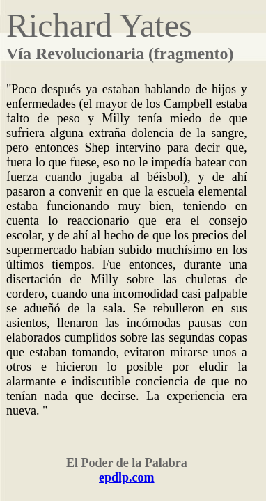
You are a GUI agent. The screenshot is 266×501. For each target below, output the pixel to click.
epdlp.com (127, 477)
